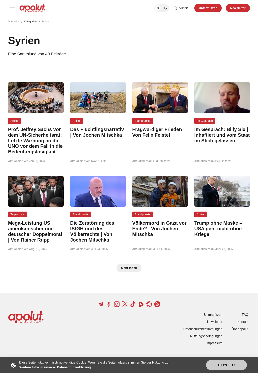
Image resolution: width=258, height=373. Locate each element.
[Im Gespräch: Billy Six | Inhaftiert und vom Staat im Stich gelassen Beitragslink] (222, 135)
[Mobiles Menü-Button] (12, 8)
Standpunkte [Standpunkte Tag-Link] (143, 120)
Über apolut (240, 329)
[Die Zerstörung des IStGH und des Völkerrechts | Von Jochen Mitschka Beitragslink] (98, 231)
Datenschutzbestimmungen (202, 329)
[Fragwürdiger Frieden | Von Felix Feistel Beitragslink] (160, 132)
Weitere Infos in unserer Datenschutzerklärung (55, 367)
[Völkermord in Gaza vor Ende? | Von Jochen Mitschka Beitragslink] (160, 228)
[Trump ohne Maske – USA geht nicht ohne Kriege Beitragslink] (222, 228)
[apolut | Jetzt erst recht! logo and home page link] (32, 8)
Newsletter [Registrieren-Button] (238, 8)
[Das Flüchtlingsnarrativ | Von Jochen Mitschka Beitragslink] (98, 132)
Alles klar (226, 365)
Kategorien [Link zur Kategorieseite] (30, 21)
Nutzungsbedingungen (206, 336)
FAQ (245, 314)
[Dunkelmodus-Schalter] (161, 8)
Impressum (214, 343)
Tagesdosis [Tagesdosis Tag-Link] (17, 214)
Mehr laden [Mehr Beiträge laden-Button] (129, 268)
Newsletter (215, 321)
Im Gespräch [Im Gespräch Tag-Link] (205, 120)
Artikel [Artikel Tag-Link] (14, 120)
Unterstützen (213, 314)
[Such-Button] (180, 8)
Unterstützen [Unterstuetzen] (208, 8)
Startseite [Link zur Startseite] (13, 21)
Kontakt (242, 321)
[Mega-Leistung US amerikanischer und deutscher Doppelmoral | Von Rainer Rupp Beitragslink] (36, 231)
